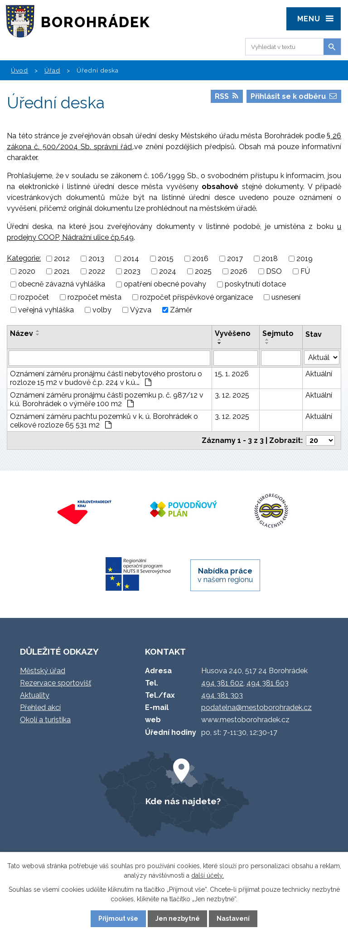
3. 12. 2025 (232, 395)
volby (101, 310)
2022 (96, 271)
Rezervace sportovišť (55, 683)
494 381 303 (222, 695)
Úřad (52, 70)
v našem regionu (225, 575)
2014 (131, 258)
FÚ (305, 271)
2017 (235, 258)
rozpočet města (94, 297)
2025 (203, 271)
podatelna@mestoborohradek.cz (256, 707)
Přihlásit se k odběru (294, 96)
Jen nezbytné (177, 918)
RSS (226, 96)
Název (21, 333)
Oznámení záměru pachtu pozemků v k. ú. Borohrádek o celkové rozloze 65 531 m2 (104, 420)
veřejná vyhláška (46, 310)
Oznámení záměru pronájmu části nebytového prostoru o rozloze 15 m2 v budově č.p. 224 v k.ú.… (106, 378)
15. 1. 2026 (232, 373)
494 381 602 (222, 683)
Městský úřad (42, 670)
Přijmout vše (118, 918)
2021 (62, 271)
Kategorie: (24, 258)
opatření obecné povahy (165, 284)
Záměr (181, 310)
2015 (166, 258)
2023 (132, 271)
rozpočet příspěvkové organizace (196, 297)
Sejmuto (278, 333)
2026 (238, 271)
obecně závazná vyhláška (61, 284)
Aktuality (34, 695)
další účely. (207, 875)
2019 (304, 258)
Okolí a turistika (45, 719)
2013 (96, 258)
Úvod (19, 70)
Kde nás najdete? (183, 801)
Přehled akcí (40, 707)
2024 (167, 271)
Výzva (140, 310)
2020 (26, 271)
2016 (200, 258)
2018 (269, 258)
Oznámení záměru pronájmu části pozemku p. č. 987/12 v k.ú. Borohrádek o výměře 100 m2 (106, 399)
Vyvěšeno (233, 333)
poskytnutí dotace (255, 284)
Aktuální (318, 373)
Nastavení (233, 918)
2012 (62, 258)
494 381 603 (267, 683)
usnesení (285, 297)
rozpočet (33, 297)
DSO (274, 271)
